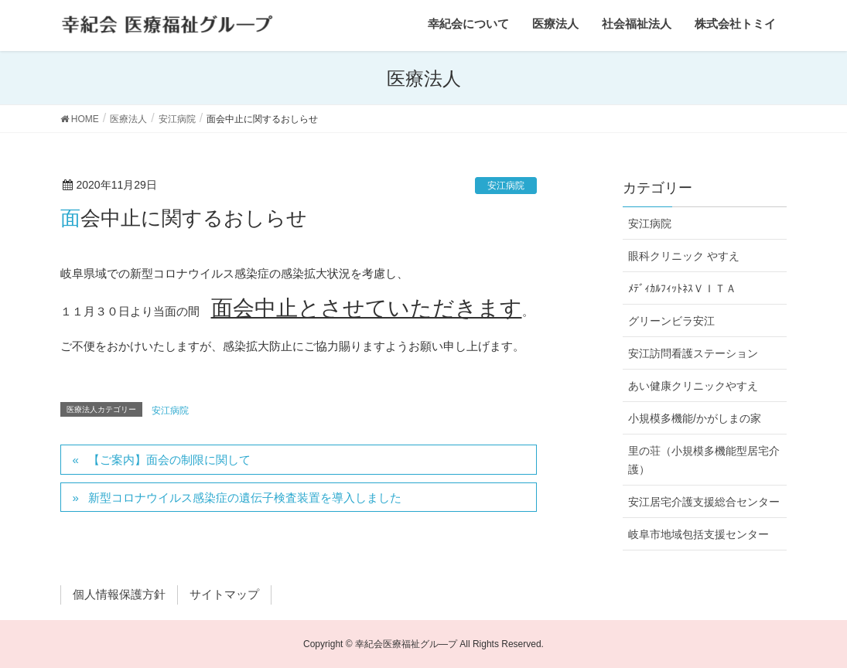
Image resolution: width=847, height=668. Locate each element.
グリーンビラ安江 (671, 321)
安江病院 (505, 185)
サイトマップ (224, 594)
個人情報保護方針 (119, 594)
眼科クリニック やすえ (683, 256)
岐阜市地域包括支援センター (698, 534)
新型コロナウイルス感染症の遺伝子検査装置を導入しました (244, 497)
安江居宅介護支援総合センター (704, 502)
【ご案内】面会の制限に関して (169, 459)
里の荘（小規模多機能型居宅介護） (704, 460)
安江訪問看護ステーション (693, 353)
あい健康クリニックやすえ (693, 386)
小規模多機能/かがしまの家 (694, 418)
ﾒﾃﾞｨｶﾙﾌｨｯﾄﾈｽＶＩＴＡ (682, 288)
